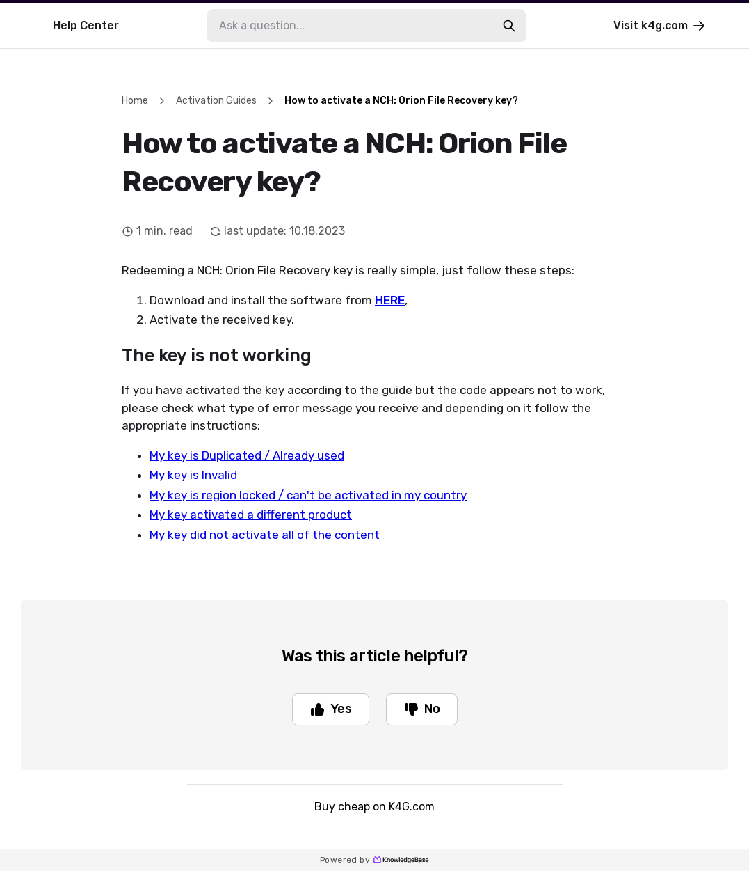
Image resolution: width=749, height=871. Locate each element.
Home (135, 101)
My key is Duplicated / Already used (247, 455)
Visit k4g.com (660, 25)
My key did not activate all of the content (265, 535)
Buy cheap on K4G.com (374, 806)
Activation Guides (216, 101)
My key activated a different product (251, 514)
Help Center (86, 25)
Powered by (374, 860)
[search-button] (509, 25)
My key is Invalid (193, 475)
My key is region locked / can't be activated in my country (308, 495)
